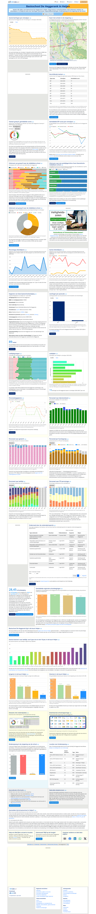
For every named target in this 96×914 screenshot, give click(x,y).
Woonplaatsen (45, 893)
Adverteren (65, 907)
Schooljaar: (11, 128)
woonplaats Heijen (29, 795)
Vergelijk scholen (61, 203)
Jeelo (83, 816)
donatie (15, 837)
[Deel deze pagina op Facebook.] (70, 838)
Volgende (84, 575)
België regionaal (49, 896)
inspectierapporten (45, 581)
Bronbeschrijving (54, 802)
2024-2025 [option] (17, 128)
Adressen (38, 890)
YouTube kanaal (66, 911)
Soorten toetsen (53, 117)
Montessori (11, 818)
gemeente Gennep (16, 802)
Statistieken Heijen (14, 635)
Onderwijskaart (66, 901)
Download (12, 739)
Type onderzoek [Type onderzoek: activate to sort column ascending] (33, 533)
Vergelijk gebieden (14, 245)
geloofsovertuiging (81, 815)
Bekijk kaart (52, 64)
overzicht (51, 156)
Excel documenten (31, 734)
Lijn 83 (17, 309)
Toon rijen (33, 573)
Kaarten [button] (69, 2)
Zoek (56, 2)
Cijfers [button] (62, 2)
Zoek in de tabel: (76, 530)
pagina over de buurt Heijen (44, 630)
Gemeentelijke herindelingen (70, 893)
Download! (52, 737)
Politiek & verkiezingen (41, 907)
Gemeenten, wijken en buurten (43, 892)
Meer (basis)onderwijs (15, 805)
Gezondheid (39, 901)
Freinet (77, 816)
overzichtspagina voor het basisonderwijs (20, 798)
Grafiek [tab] (11, 22)
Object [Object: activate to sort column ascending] (79, 533)
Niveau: (10, 126)
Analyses (65, 890)
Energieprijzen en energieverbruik (44, 903)
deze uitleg (35, 149)
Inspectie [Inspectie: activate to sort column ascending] (71, 533)
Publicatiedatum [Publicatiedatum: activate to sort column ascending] (63, 533)
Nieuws (65, 894)
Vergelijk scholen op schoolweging (24, 614)
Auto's (37, 900)
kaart (29, 799)
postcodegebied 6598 (54, 331)
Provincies (38, 894)
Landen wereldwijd (40, 896)
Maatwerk (65, 910)
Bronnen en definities (68, 892)
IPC (80, 816)
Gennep (27, 314)
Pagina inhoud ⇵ (48, 14)
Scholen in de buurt (61, 64)
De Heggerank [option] (16, 126)
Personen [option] (52, 402)
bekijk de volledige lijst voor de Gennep (59, 748)
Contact (65, 908)
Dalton (73, 816)
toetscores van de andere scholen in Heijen (65, 154)
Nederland (43, 894)
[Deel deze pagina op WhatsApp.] (80, 838)
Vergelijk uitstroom (21, 203)
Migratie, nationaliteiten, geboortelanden (45, 904)
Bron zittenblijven (14, 286)
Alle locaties (12, 778)
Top (68, 844)
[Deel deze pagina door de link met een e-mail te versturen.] (65, 838)
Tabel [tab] (16, 22)
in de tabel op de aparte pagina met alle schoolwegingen (58, 624)
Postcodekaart (66, 903)
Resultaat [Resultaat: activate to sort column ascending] (51, 533)
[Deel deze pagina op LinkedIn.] (75, 838)
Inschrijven (39, 838)
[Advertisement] (28, 84)
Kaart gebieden (66, 900)
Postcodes (38, 893)
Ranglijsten (65, 896)
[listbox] (17, 126)
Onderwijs (38, 906)
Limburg (36, 314)
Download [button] (83, 2)
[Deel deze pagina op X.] (85, 838)
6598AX (22, 312)
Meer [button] (76, 2)
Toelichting (12, 156)
